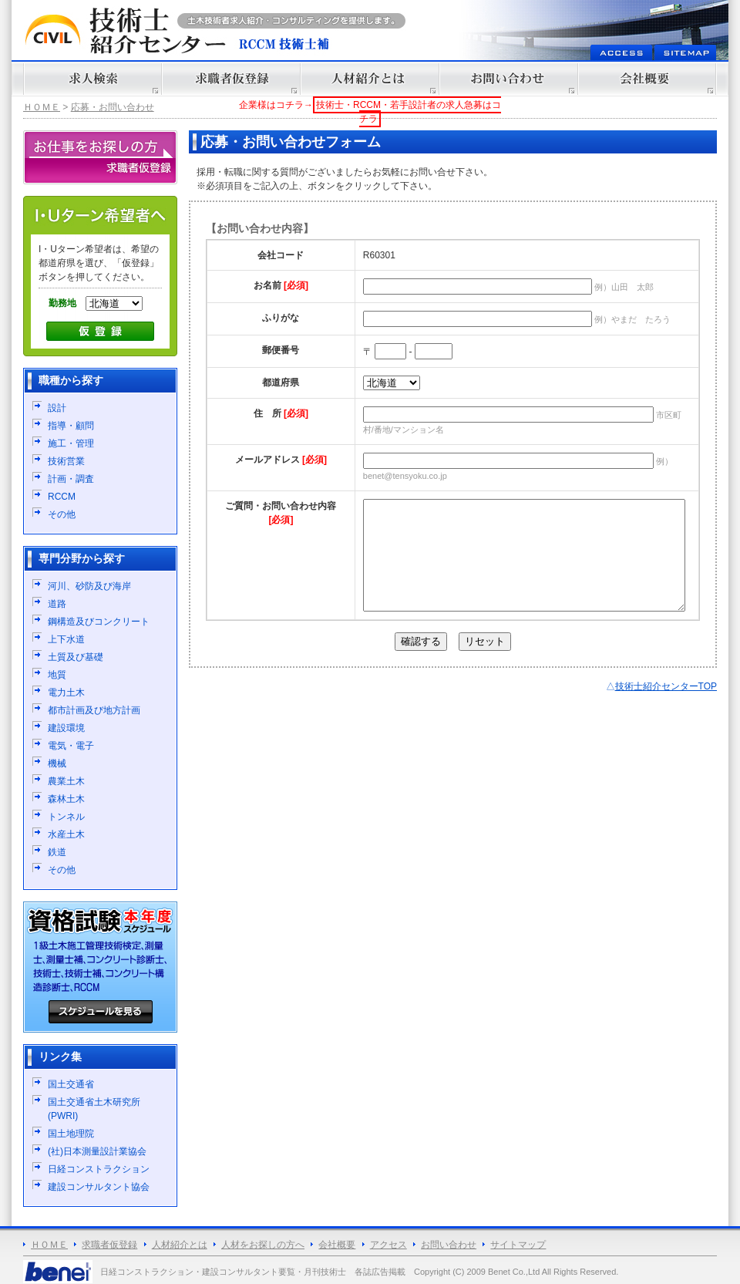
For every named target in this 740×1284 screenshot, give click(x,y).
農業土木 (66, 781)
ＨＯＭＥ (41, 107)
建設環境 (66, 728)
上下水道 (66, 639)
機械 (57, 763)
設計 (57, 408)
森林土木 (66, 799)
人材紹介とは (179, 1244)
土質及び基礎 (75, 657)
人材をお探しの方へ (262, 1244)
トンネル (66, 816)
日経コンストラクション (99, 1169)
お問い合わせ (448, 1244)
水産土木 (66, 834)
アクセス (388, 1244)
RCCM (62, 496)
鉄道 (57, 852)
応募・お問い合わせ (112, 107)
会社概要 (336, 1244)
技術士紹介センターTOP (666, 709)
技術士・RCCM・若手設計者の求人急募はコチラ (408, 111)
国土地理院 (71, 1133)
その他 (62, 514)
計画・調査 (71, 478)
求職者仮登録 (109, 1244)
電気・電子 (71, 745)
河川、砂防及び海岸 (89, 586)
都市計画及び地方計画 (94, 710)
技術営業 (66, 461)
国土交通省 (71, 1084)
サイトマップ (518, 1244)
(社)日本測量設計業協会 (97, 1151)
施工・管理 (71, 443)
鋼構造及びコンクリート (99, 621)
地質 (57, 674)
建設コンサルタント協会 (99, 1186)
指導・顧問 (71, 425)
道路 (57, 603)
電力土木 (66, 692)
